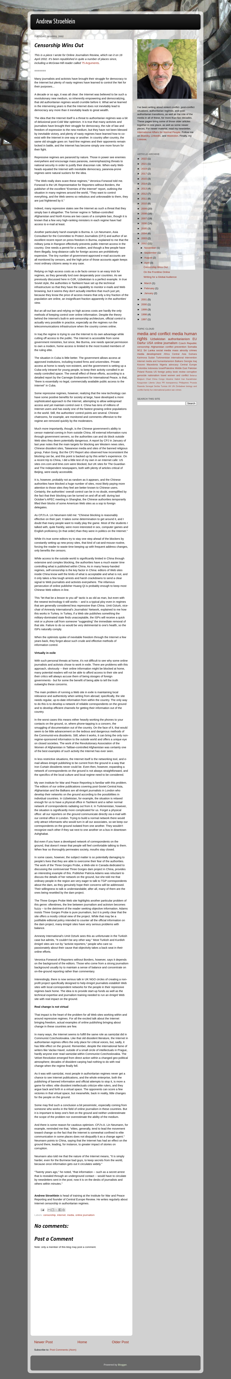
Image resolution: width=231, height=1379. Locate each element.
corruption (192, 372)
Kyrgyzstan (142, 383)
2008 (144, 213)
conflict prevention (175, 346)
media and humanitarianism (160, 361)
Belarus (193, 375)
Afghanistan (157, 346)
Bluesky (145, 135)
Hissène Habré (173, 379)
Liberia (152, 383)
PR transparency (170, 383)
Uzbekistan (157, 339)
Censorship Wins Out (156, 267)
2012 (144, 193)
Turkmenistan (163, 357)
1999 (144, 309)
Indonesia (153, 368)
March (148, 283)
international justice (162, 390)
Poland (140, 372)
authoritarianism (179, 339)
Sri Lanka (149, 350)
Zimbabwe (180, 386)
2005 (144, 228)
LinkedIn (156, 135)
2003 (144, 238)
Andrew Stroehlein (55, 22)
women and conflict (178, 375)
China (154, 379)
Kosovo (141, 364)
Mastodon (172, 135)
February (149, 288)
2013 (144, 188)
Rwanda (141, 386)
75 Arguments (90, 63)
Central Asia (179, 354)
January (149, 293)
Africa (167, 354)
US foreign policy (162, 372)
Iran (183, 379)
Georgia (188, 361)
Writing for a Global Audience (160, 277)
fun (151, 390)
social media (163, 350)
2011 (144, 198)
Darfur (141, 343)
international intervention (184, 357)
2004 (144, 233)
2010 (144, 203)
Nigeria (163, 364)
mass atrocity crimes (184, 350)
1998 (144, 314)
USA (150, 343)
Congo (162, 379)
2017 (144, 173)
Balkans (179, 361)
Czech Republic (188, 343)
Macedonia (152, 364)
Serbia (157, 386)
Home (82, 1342)
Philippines (184, 383)
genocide (142, 375)
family (147, 390)
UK (169, 386)
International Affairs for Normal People (158, 132)
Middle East (181, 368)
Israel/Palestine (166, 368)
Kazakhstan (191, 379)
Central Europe (188, 364)
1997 (144, 319)
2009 (144, 208)
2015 (144, 178)
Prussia (193, 383)
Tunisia (164, 386)
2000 (144, 304)
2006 (144, 223)
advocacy (173, 364)
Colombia (142, 368)
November (150, 247)
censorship (49, 1215)
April (147, 262)
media (70, 1215)
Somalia (192, 346)
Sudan (151, 357)
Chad (148, 379)
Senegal (149, 386)
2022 (144, 158)
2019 (144, 168)
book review (179, 372)
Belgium (141, 379)
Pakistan (192, 368)
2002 (144, 243)
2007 (144, 218)
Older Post (120, 1342)
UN (173, 386)
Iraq (195, 361)
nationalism (153, 375)
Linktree (141, 139)
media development (149, 354)
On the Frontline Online (157, 272)
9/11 (139, 350)
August (148, 257)
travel (163, 375)
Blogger (122, 1364)
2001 (144, 299)
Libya (158, 383)
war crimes (176, 390)
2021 (144, 163)
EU (195, 339)
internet (61, 1215)
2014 (144, 183)
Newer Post (43, 1342)
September (150, 252)
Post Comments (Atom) (63, 1349)
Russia (148, 372)
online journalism (85, 1215)
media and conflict (154, 333)
